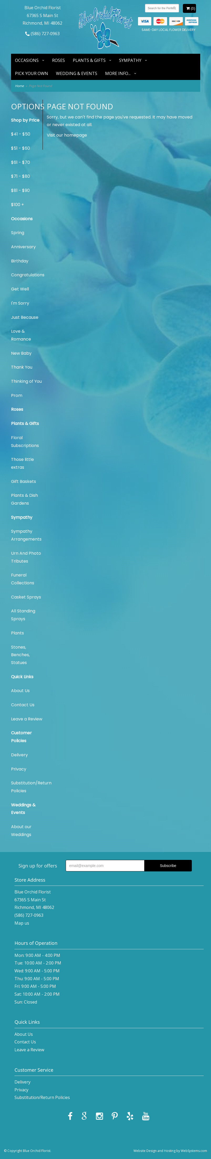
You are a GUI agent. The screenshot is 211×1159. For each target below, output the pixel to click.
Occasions (27, 60)
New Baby (21, 353)
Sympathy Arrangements (26, 535)
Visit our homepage (67, 135)
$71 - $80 (20, 176)
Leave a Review (26, 719)
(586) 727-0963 (42, 33)
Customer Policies (21, 737)
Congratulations (27, 275)
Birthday (19, 261)
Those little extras (22, 463)
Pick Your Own (31, 73)
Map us (21, 923)
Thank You (21, 367)
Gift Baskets (23, 481)
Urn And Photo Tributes (26, 557)
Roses (58, 60)
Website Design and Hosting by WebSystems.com (170, 1151)
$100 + (17, 205)
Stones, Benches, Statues (20, 655)
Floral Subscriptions (25, 442)
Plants (17, 633)
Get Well (20, 289)
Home (19, 86)
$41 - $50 (20, 134)
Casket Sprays (26, 597)
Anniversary (23, 247)
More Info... (118, 73)
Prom (16, 395)
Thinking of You (26, 381)
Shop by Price (25, 120)
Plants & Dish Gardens (24, 499)
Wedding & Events (76, 73)
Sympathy (130, 60)
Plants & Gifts (89, 60)
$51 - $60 (20, 148)
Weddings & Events (23, 809)
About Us (20, 691)
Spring (17, 233)
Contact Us (22, 705)
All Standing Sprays (23, 615)
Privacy (18, 769)
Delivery (19, 755)
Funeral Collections (22, 579)
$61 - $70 (20, 162)
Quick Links (22, 677)
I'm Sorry (20, 303)
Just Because (24, 317)
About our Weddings (21, 831)
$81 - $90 (20, 190)
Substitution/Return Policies (27, 787)
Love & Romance (21, 335)
